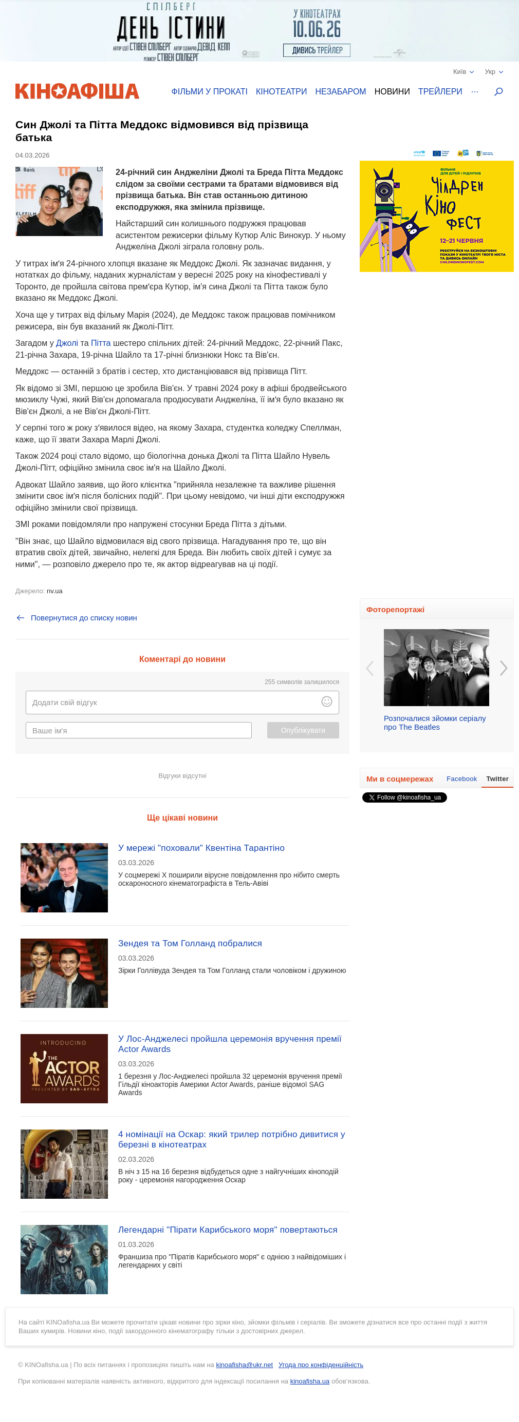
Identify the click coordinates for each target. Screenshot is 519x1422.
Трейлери (440, 91)
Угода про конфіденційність (321, 1365)
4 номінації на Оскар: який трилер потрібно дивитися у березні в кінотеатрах (231, 1139)
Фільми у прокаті (210, 91)
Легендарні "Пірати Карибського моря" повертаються (228, 1230)
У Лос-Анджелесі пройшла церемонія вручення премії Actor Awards (230, 1044)
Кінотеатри (281, 91)
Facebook (462, 779)
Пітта (100, 343)
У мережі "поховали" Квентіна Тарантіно (201, 848)
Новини (392, 91)
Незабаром (341, 91)
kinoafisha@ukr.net (244, 1365)
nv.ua (55, 591)
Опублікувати (303, 730)
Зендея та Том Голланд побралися (190, 943)
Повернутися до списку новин (76, 618)
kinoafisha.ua (310, 1381)
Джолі (67, 343)
